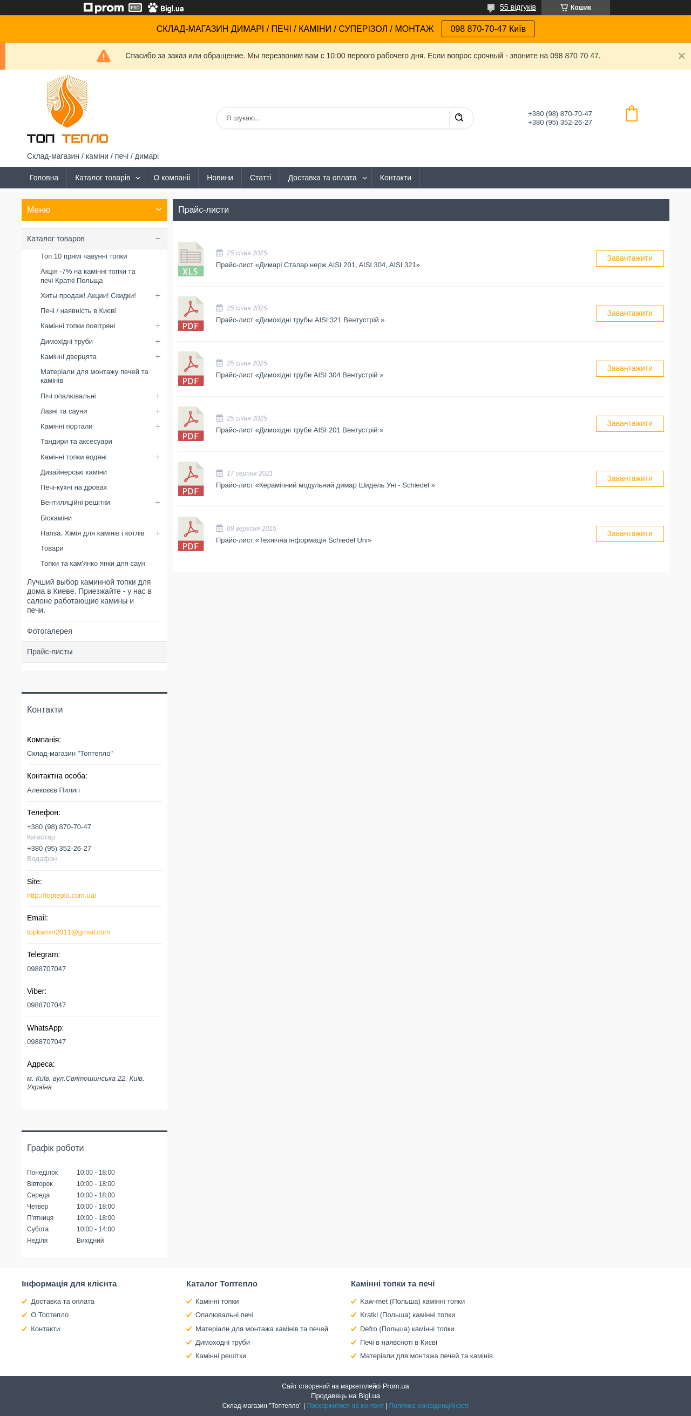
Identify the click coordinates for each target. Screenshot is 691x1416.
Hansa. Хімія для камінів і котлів (92, 533)
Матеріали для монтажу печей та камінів (94, 376)
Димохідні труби (66, 341)
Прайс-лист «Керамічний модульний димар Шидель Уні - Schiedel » (191, 479)
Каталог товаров (56, 238)
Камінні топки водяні (73, 457)
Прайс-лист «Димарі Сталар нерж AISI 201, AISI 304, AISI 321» (191, 258)
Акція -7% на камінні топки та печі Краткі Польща (88, 275)
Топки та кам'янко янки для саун (92, 563)
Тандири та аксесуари (76, 441)
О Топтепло (50, 1315)
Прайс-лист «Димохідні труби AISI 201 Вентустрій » (191, 424)
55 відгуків (518, 7)
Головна (44, 177)
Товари (52, 548)
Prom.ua (396, 1386)
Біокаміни (56, 518)
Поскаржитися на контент (345, 1406)
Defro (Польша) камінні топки (407, 1329)
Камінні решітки (220, 1356)
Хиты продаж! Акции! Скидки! (88, 296)
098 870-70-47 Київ (488, 28)
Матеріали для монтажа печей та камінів (426, 1356)
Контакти (395, 177)
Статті (261, 177)
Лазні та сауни (63, 411)
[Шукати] (459, 118)
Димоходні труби (222, 1342)
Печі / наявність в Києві (78, 311)
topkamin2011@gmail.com (68, 932)
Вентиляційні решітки (75, 502)
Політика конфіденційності (429, 1406)
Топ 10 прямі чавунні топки (83, 256)
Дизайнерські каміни (73, 472)
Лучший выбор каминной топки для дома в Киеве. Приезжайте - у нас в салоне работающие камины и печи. (89, 596)
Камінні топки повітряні (77, 326)
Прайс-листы (50, 651)
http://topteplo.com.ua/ (62, 895)
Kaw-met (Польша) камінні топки (412, 1301)
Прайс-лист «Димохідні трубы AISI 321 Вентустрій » (191, 313)
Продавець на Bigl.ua (345, 1396)
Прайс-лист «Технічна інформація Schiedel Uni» (191, 534)
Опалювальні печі (224, 1315)
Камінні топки (217, 1301)
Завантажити (630, 258)
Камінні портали (66, 426)
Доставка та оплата (322, 177)
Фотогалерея (49, 631)
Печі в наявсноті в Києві (398, 1342)
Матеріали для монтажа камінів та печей (261, 1329)
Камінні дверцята (68, 357)
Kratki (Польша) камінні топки (407, 1315)
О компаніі (171, 177)
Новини (220, 177)
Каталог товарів (102, 177)
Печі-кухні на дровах (73, 487)
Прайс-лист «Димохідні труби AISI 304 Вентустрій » (191, 369)
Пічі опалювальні (68, 396)
